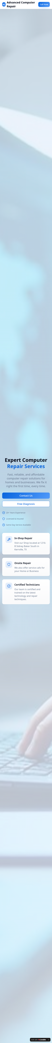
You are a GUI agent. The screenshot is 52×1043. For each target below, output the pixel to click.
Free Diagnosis (26, 504)
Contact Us (26, 495)
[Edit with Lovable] (38, 1039)
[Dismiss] (48, 1039)
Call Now (44, 4)
